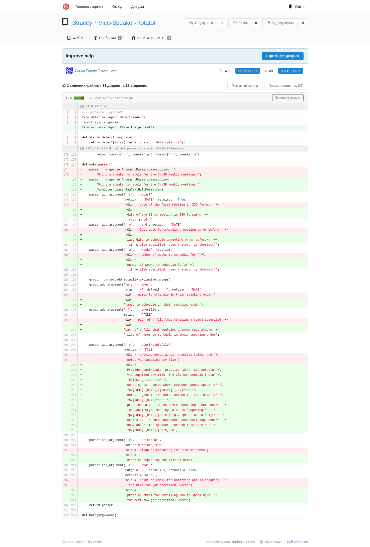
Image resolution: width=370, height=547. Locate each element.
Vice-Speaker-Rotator (127, 22)
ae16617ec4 (247, 71)
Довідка (137, 7)
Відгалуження (281, 23)
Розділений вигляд (245, 85)
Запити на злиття (151, 38)
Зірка (240, 23)
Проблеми (108, 38)
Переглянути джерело (282, 56)
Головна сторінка (89, 7)
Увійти (297, 7)
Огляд (117, 7)
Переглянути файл (288, 98)
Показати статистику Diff (286, 85)
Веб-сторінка (297, 542)
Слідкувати (201, 23)
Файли (75, 38)
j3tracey (81, 22)
